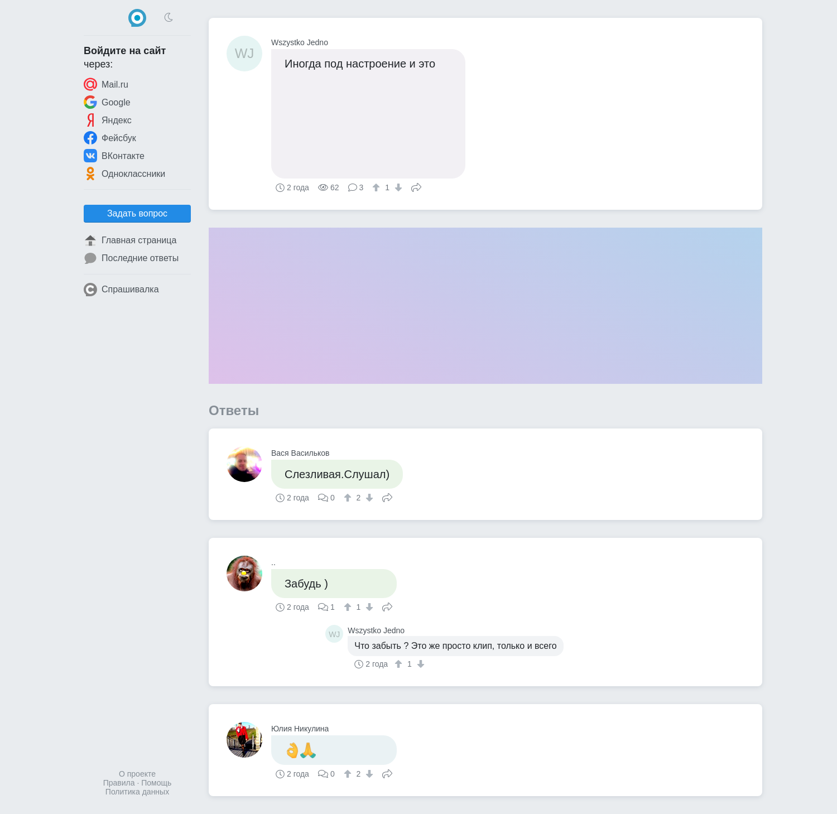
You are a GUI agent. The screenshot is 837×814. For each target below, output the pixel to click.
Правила (119, 782)
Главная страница (130, 240)
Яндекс (108, 120)
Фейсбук (110, 138)
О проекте (137, 773)
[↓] (397, 187)
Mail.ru (106, 84)
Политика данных (137, 791)
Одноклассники (124, 173)
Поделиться (416, 186)
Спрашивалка (121, 289)
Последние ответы (131, 258)
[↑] (377, 187)
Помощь (156, 782)
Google (107, 102)
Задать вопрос (137, 213)
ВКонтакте (114, 155)
